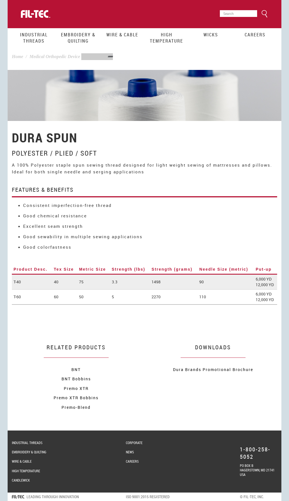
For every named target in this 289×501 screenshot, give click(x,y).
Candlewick (21, 480)
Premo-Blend (76, 407)
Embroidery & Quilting (78, 38)
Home (17, 56)
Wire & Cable (122, 35)
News (130, 452)
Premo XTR (76, 388)
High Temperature (166, 38)
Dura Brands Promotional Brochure (213, 369)
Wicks (210, 35)
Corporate (134, 442)
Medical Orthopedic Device (54, 56)
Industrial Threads (34, 38)
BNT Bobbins (76, 378)
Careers (255, 35)
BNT (76, 369)
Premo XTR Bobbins (76, 397)
